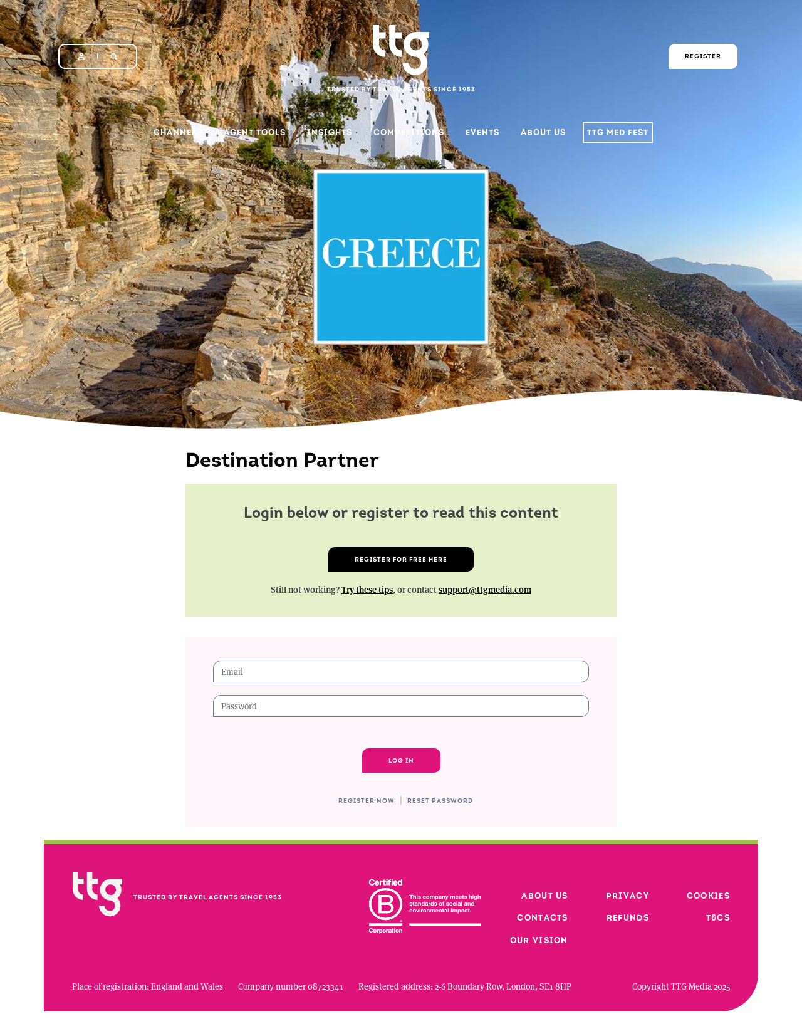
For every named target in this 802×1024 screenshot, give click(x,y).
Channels (178, 132)
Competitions (408, 132)
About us (544, 896)
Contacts (542, 917)
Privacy (627, 896)
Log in (401, 760)
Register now (366, 801)
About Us (543, 132)
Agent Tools (255, 132)
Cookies (708, 896)
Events (482, 132)
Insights (329, 132)
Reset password (440, 801)
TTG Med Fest (617, 132)
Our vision (539, 940)
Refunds (628, 917)
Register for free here (401, 559)
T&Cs (718, 917)
